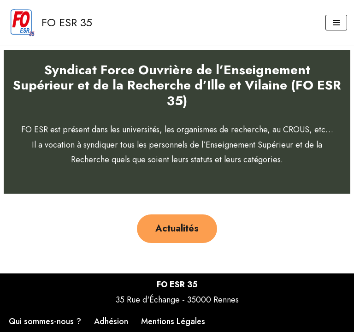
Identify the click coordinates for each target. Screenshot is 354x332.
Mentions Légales (173, 321)
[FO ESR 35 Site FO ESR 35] (49, 22)
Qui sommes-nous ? (45, 321)
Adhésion (111, 321)
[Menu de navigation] (336, 22)
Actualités (177, 228)
